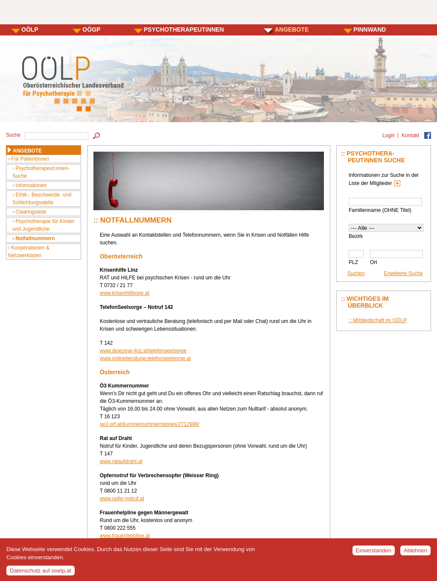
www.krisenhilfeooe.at (124, 293)
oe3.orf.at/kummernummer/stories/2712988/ (149, 424)
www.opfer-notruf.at (122, 499)
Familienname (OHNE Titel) (380, 210)
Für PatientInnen (30, 159)
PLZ (353, 262)
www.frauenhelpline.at (125, 536)
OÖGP (91, 29)
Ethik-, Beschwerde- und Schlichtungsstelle (41, 198)
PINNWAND (369, 29)
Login (388, 135)
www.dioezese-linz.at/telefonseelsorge (143, 351)
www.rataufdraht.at (121, 461)
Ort (373, 262)
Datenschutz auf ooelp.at (40, 574)
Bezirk (356, 236)
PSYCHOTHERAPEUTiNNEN (184, 29)
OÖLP (29, 29)
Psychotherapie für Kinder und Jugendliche (43, 225)
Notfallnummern (35, 238)
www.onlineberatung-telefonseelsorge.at (145, 358)
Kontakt (410, 135)
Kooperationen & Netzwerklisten (29, 251)
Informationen (31, 185)
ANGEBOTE (292, 29)
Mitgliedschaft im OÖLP (380, 320)
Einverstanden (373, 554)
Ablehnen (415, 554)
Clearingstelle (31, 212)
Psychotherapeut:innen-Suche (41, 172)
